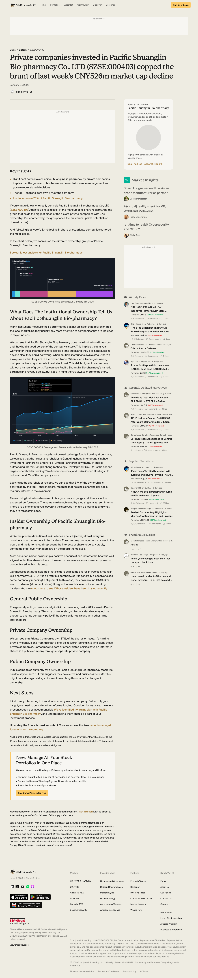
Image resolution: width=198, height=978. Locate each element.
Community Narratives (141, 898)
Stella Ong (135, 235)
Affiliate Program (168, 924)
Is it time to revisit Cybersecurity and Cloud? (146, 227)
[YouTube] (22, 887)
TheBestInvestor (137, 344)
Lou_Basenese (137, 303)
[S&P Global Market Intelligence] (19, 921)
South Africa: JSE (78, 910)
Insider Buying (107, 892)
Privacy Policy (129, 971)
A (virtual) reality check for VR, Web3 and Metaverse (145, 208)
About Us (164, 887)
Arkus (133, 414)
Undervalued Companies (112, 881)
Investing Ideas (137, 892)
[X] (17, 887)
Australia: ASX (77, 892)
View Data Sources (19, 945)
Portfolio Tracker (138, 881)
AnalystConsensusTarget (141, 508)
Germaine (135, 435)
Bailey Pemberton (138, 198)
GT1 (132, 572)
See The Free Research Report (144, 163)
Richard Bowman (138, 217)
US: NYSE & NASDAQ (80, 881)
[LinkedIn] (12, 887)
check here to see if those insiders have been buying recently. (69, 588)
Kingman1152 (136, 488)
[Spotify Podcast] (27, 887)
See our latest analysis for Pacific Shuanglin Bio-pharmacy (46, 252)
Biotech (23, 50)
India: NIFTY (76, 898)
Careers (164, 904)
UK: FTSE (74, 887)
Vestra (133, 555)
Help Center (166, 912)
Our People (165, 892)
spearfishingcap (137, 541)
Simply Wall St (24, 91)
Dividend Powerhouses (111, 887)
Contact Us (166, 898)
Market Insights (138, 904)
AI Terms (144, 971)
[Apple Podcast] (32, 887)
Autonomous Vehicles (110, 904)
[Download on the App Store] (19, 897)
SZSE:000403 (19, 209)
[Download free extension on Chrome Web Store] (26, 905)
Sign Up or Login (181, 5)
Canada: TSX (76, 904)
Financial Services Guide (82, 971)
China (13, 50)
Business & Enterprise (171, 929)
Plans (163, 881)
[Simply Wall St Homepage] (23, 5)
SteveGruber (136, 394)
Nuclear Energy (107, 898)
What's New (136, 910)
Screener (135, 887)
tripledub (135, 324)
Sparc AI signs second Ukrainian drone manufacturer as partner (146, 190)
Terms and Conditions (108, 971)
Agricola (134, 361)
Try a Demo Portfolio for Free (32, 793)
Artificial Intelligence (110, 910)
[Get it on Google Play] (40, 897)
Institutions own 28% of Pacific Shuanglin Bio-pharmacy (48, 198)
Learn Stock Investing (171, 918)
